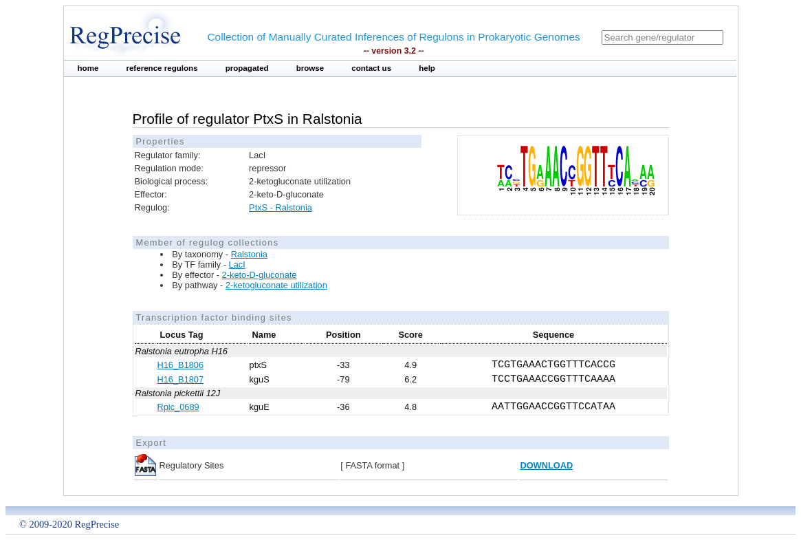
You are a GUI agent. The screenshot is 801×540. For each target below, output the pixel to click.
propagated (247, 68)
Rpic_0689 (178, 407)
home (88, 68)
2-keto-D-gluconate (259, 275)
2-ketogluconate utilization (276, 285)
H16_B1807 (180, 379)
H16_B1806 (180, 365)
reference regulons (161, 68)
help (427, 68)
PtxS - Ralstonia (280, 207)
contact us (371, 68)
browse (310, 68)
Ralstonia (249, 254)
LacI (237, 264)
